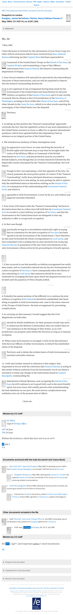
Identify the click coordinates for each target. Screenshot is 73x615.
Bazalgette (18, 474)
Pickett (12, 486)
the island (60, 477)
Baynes (28, 474)
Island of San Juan (58, 62)
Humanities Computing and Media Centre (23, 588)
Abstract (9, 28)
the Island (29, 299)
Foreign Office (20, 423)
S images (37, 2)
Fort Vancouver (51, 494)
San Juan (21, 156)
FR (3, 549)
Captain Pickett (14, 65)
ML (3, 11)
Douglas (34, 466)
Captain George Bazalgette (21, 469)
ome (4, 2)
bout (10, 2)
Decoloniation (20, 2)
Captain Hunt (33, 57)
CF (3, 444)
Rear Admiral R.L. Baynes (18, 466)
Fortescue (27, 527)
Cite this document (45, 11)
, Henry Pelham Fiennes (41, 18)
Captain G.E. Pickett (58, 474)
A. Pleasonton (42, 497)
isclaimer (60, 2)
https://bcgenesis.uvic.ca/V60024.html (36, 596)
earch (36, 5)
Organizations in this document (17, 570)
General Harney (31, 68)
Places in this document (15, 579)
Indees (46, 2)
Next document (30, 11)
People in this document (15, 562)
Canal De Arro (27, 104)
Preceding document (15, 11)
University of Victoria (57, 588)
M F (7, 543)
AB (3, 429)
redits (68, 2)
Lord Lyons (58, 238)
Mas (52, 2)
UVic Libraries (44, 588)
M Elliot (11, 420)
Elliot (16, 519)
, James (10, 18)
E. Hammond (25, 519)
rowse (29, 2)
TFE (4, 432)
